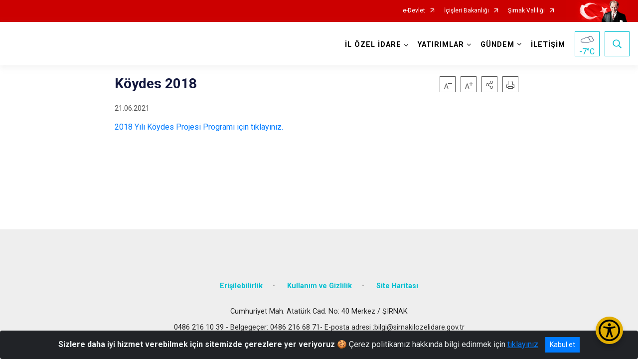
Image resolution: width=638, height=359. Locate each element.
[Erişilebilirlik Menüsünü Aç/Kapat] (609, 330)
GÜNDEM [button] (497, 44)
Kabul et (562, 345)
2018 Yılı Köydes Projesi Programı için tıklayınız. (199, 127)
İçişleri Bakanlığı (466, 10)
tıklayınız (522, 344)
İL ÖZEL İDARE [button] (373, 44)
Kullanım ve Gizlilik (319, 285)
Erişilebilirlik (241, 285)
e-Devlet (414, 10)
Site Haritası (397, 285)
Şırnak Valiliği (526, 10)
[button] (489, 84)
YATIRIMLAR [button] (441, 44)
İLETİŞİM (548, 44)
